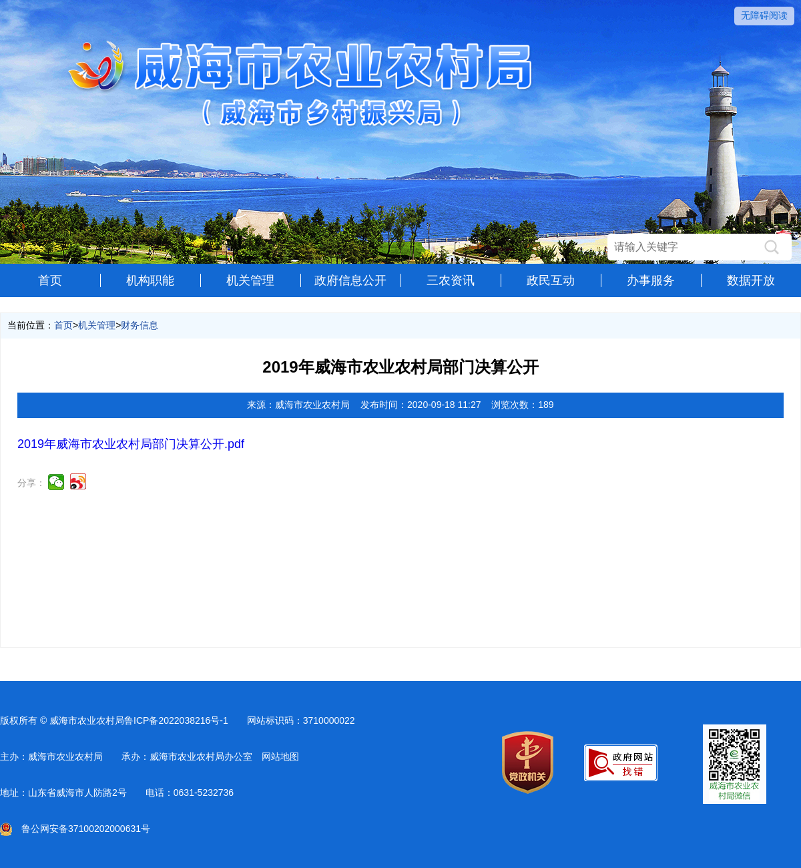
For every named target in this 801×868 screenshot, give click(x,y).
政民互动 (551, 280)
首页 (50, 280)
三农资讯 (451, 280)
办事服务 (651, 280)
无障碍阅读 (764, 15)
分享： (31, 482)
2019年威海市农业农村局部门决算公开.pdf (130, 444)
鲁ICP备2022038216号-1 (176, 720)
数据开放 (751, 280)
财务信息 (139, 325)
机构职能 (150, 280)
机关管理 (250, 280)
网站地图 (280, 756)
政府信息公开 (350, 280)
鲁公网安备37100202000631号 (75, 828)
